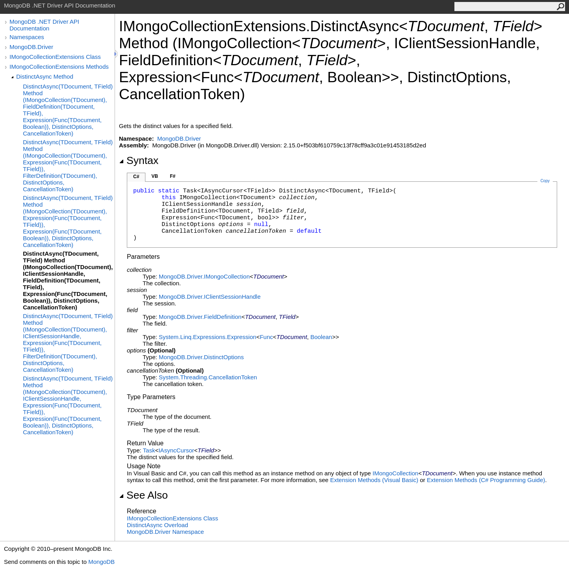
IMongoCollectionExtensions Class (55, 56)
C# (136, 176)
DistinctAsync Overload (157, 525)
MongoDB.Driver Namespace (165, 531)
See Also (143, 495)
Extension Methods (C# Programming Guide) (486, 480)
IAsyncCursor (176, 450)
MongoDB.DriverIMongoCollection (204, 276)
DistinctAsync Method (44, 76)
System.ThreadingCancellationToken (208, 377)
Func (266, 336)
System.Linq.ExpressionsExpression (207, 336)
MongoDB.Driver (31, 46)
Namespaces (26, 37)
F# (172, 176)
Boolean (321, 336)
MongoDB (101, 561)
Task (149, 450)
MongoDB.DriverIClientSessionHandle (210, 296)
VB (154, 176)
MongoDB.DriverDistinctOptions (201, 357)
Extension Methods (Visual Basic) (374, 480)
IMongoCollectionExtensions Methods (59, 66)
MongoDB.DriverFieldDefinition (200, 316)
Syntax (138, 160)
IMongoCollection (395, 473)
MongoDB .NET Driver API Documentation (44, 25)
